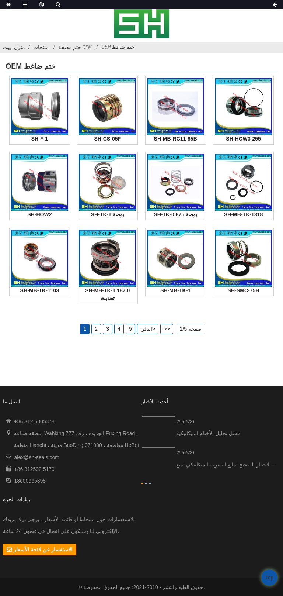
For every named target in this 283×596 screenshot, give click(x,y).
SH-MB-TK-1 (175, 290)
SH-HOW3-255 (243, 139)
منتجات (41, 47)
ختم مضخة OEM (75, 47)
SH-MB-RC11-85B (175, 139)
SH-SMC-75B (243, 290)
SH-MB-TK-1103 (39, 290)
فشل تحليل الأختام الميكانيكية (208, 433)
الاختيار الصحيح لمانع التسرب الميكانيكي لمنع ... (226, 465)
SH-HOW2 (39, 214)
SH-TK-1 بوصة (107, 214)
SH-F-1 (39, 139)
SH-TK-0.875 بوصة (175, 214)
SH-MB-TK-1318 (243, 214)
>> (167, 329)
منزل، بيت (14, 47)
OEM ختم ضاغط (117, 47)
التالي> (147, 329)
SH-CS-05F (107, 139)
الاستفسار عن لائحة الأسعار (43, 549)
